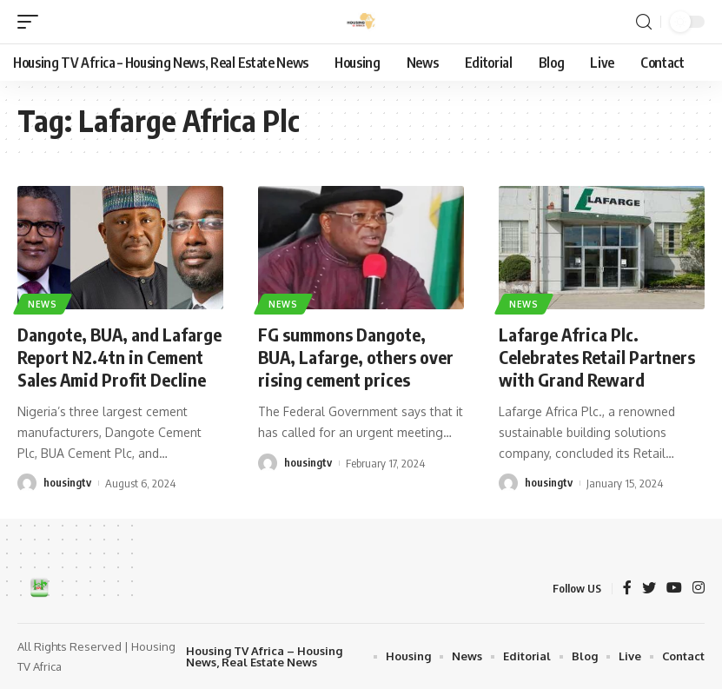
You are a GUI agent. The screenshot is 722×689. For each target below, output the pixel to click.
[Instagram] (698, 588)
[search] (644, 22)
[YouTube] (674, 588)
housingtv (67, 483)
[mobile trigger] (32, 22)
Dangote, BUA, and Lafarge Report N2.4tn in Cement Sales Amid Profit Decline (119, 356)
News (42, 304)
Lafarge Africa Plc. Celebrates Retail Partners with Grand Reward (597, 356)
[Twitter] (649, 588)
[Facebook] (627, 588)
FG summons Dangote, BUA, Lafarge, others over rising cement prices (356, 356)
